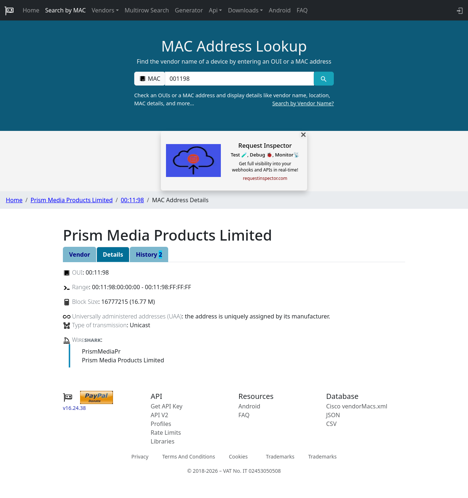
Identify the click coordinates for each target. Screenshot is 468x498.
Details (113, 254)
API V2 (159, 415)
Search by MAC (65, 10)
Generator (189, 10)
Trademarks (280, 456)
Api (213, 10)
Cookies (238, 456)
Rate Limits (166, 433)
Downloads (243, 10)
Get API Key (166, 406)
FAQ (302, 10)
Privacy (139, 456)
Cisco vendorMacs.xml (356, 406)
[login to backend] (459, 10)
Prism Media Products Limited (71, 200)
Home (31, 10)
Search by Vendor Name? (303, 103)
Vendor (79, 254)
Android (280, 10)
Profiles (161, 424)
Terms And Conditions (188, 456)
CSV (331, 424)
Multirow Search (147, 10)
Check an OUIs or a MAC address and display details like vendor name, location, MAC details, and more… (234, 99)
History (149, 254)
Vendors (103, 10)
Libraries (162, 441)
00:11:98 (132, 200)
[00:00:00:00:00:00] (239, 79)
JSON (333, 415)
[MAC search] (324, 79)
